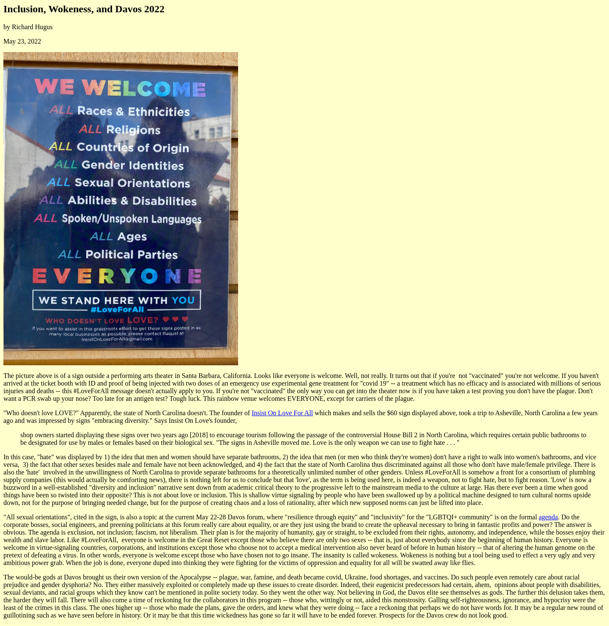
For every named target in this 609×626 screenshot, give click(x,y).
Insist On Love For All (282, 412)
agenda (548, 517)
